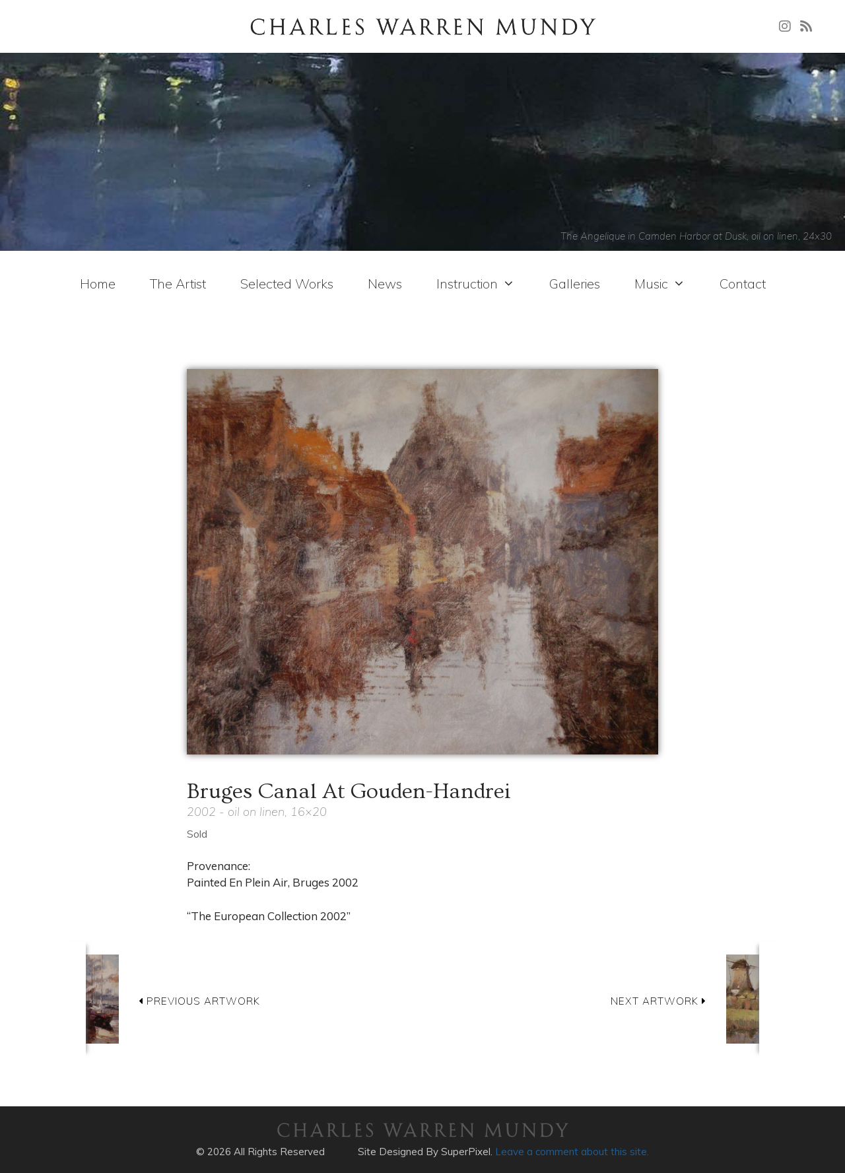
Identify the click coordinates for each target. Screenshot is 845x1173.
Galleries (574, 283)
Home (98, 283)
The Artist (178, 283)
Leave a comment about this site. (572, 1151)
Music (659, 284)
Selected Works (286, 283)
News (385, 283)
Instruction (475, 284)
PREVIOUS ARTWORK (199, 1001)
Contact (743, 283)
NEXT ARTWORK (658, 1001)
